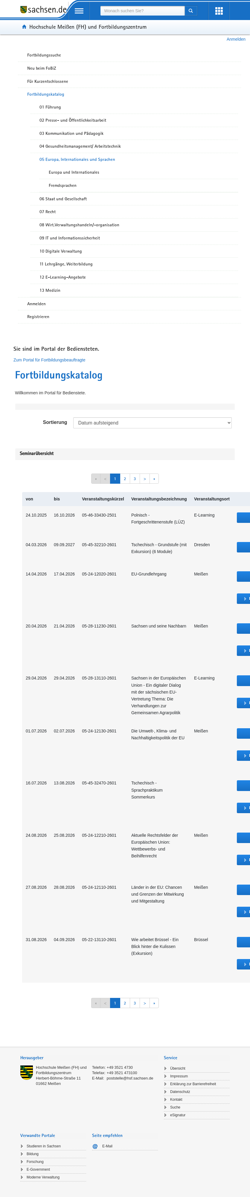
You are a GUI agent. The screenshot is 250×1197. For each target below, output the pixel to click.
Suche (175, 1107)
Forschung (35, 1162)
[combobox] (142, 11)
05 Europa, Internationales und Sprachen (77, 159)
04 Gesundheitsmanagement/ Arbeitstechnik (80, 146)
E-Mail (107, 1146)
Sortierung (55, 422)
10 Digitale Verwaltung (60, 251)
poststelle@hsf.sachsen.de (130, 1078)
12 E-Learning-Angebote (62, 277)
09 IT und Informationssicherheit (69, 238)
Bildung (33, 1154)
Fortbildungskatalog (45, 94)
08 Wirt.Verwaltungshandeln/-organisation (79, 225)
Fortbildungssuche (44, 55)
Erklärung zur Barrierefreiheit (193, 1084)
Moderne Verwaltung (43, 1177)
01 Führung (50, 107)
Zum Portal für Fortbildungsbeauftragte (49, 360)
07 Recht (47, 211)
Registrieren (38, 316)
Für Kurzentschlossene (47, 81)
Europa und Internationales (74, 172)
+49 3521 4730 (120, 1067)
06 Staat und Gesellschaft (63, 198)
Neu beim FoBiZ (41, 68)
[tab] (89, 1058)
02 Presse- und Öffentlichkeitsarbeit (72, 120)
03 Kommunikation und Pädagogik (71, 133)
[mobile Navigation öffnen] (79, 11)
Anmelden (236, 39)
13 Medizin (49, 290)
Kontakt (176, 1099)
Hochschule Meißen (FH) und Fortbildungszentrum (88, 26)
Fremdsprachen (63, 185)
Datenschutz (180, 1092)
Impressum (179, 1076)
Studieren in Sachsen (44, 1146)
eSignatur (177, 1115)
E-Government (38, 1169)
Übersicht (177, 1068)
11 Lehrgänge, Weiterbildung (66, 264)
